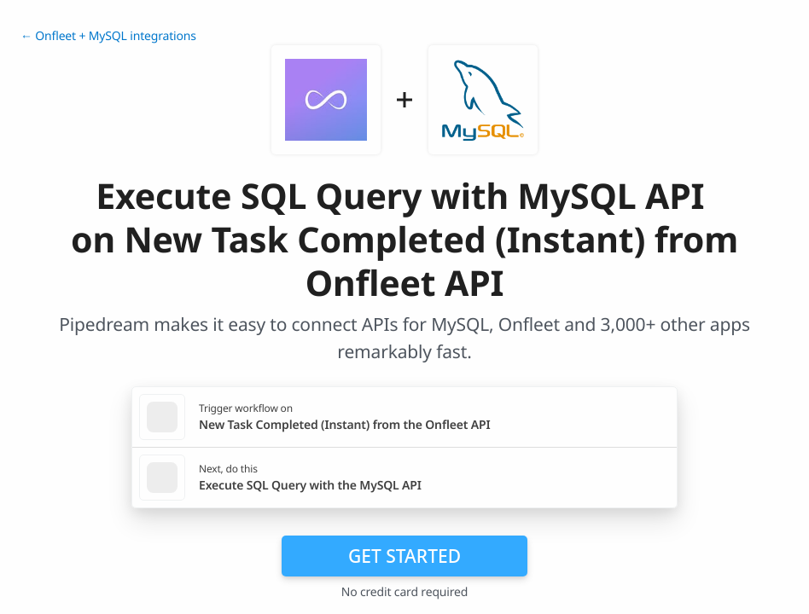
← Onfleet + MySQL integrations (108, 36)
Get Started (404, 556)
